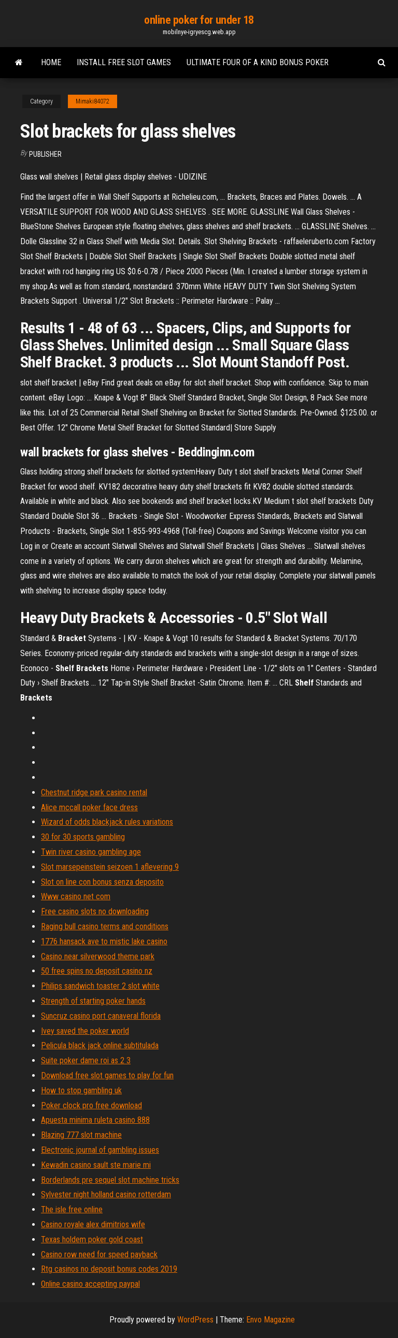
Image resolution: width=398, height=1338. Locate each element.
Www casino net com (75, 896)
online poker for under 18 (199, 19)
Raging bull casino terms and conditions (104, 926)
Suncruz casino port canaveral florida (101, 1016)
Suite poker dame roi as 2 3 (86, 1060)
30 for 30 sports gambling (83, 837)
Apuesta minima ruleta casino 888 (95, 1120)
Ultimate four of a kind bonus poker (258, 62)
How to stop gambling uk (81, 1090)
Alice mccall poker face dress (89, 807)
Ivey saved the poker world (85, 1031)
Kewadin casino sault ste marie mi (96, 1165)
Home (51, 62)
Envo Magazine (270, 1320)
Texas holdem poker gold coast (92, 1239)
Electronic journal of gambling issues (100, 1150)
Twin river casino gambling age (91, 852)
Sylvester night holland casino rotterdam (106, 1194)
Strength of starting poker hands (93, 1001)
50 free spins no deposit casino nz (96, 971)
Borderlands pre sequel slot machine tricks (110, 1180)
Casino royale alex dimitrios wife (93, 1224)
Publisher (45, 154)
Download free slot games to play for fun (107, 1075)
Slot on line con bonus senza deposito (102, 882)
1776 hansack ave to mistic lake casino (104, 941)
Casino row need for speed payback (99, 1254)
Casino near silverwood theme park (97, 956)
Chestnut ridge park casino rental (94, 792)
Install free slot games (124, 62)
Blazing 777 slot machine (81, 1135)
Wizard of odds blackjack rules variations (107, 822)
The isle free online (72, 1209)
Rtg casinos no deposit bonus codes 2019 (109, 1269)
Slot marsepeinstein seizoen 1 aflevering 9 (110, 867)
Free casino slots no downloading (95, 911)
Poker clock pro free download (91, 1105)
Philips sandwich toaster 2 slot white (100, 986)
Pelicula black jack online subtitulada (100, 1045)
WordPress (195, 1320)
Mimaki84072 (92, 101)
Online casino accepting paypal (90, 1284)
